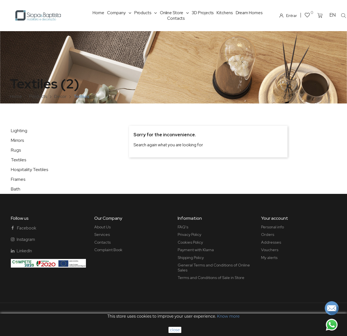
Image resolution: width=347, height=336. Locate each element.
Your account (274, 218)
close (175, 329)
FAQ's (183, 226)
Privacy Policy (189, 234)
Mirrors (17, 140)
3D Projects (203, 13)
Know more (228, 316)
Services (102, 234)
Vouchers (269, 249)
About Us (102, 226)
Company (119, 13)
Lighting (19, 131)
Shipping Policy (191, 257)
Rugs (16, 150)
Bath (15, 189)
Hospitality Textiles (29, 169)
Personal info (272, 226)
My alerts (269, 257)
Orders (267, 234)
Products (145, 13)
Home (98, 13)
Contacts (176, 18)
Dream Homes (249, 13)
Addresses (271, 242)
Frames (18, 179)
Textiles (18, 160)
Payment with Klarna (196, 249)
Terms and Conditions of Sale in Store (211, 277)
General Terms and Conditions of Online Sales (214, 268)
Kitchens (224, 13)
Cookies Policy (190, 242)
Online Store (174, 13)
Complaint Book (108, 249)
